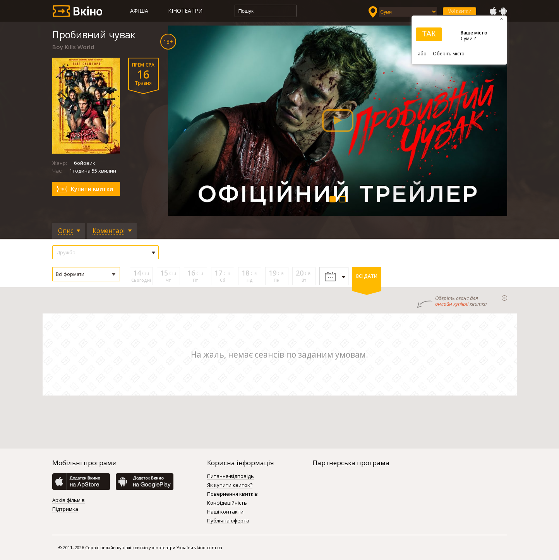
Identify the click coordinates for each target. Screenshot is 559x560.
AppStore (493, 11)
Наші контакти (225, 512)
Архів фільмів (68, 500)
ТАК (429, 33)
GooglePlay (503, 11)
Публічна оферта (228, 521)
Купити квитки (92, 188)
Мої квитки (460, 11)
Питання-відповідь (230, 476)
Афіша (139, 10)
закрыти (504, 298)
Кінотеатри (185, 10)
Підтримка (65, 509)
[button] (86, 274)
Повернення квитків (232, 494)
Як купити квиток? (229, 485)
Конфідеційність (227, 503)
